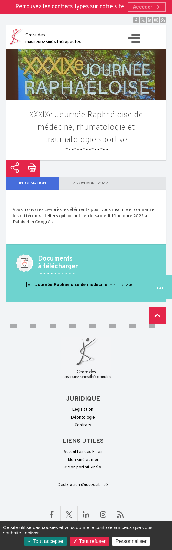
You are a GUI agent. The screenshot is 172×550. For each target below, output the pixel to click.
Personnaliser (131, 541)
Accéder (148, 7)
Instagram (156, 20)
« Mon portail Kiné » (82, 467)
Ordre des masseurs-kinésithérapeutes (53, 38)
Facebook (136, 20)
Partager (14, 168)
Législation (82, 409)
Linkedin (149, 20)
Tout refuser (89, 541)
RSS (163, 20)
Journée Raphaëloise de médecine (79, 285)
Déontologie (83, 417)
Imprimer (31, 168)
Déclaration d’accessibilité (83, 484)
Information (32, 183)
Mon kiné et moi (83, 459)
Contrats (83, 425)
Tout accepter (45, 541)
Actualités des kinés (83, 451)
